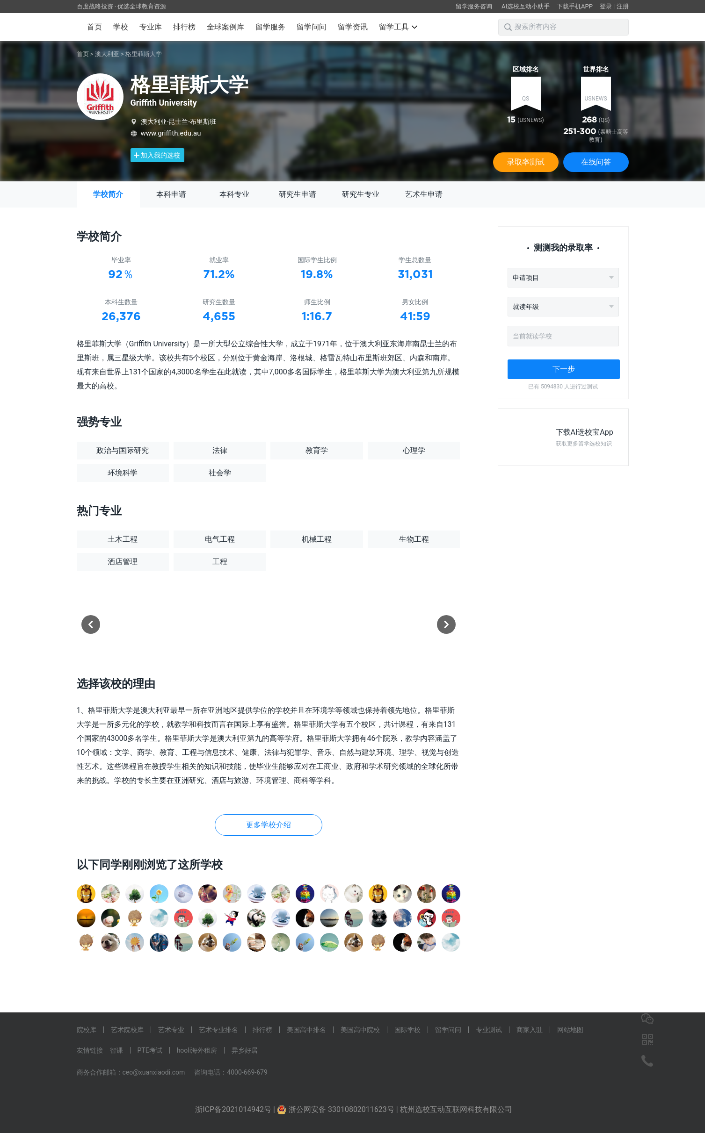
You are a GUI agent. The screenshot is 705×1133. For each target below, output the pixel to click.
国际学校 (407, 1029)
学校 (120, 26)
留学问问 (312, 26)
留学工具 (398, 26)
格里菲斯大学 (143, 53)
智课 (116, 1050)
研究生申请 (297, 194)
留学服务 (270, 26)
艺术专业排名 (218, 1029)
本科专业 (234, 194)
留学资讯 (353, 26)
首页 (94, 26)
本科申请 (171, 194)
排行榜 (184, 26)
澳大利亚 (107, 53)
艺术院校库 (127, 1029)
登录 (606, 6)
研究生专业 (360, 194)
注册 (623, 6)
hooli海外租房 (197, 1050)
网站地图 (570, 1029)
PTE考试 (150, 1050)
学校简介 (108, 194)
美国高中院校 (360, 1029)
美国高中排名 (306, 1029)
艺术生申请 (424, 194)
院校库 (86, 1029)
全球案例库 (225, 26)
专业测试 (489, 1029)
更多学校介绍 (268, 824)
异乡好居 (245, 1050)
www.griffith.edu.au (171, 133)
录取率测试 (526, 162)
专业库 (150, 26)
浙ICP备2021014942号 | (236, 1109)
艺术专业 (171, 1029)
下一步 (563, 369)
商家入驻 (529, 1029)
